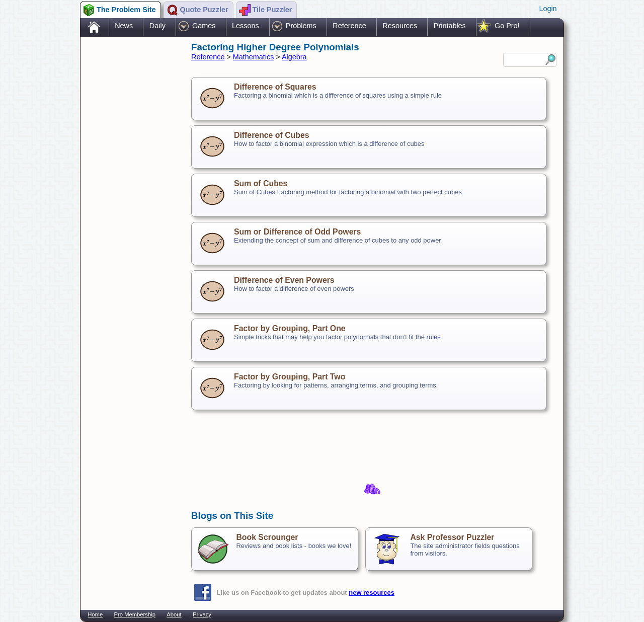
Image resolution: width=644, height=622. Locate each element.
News (124, 26)
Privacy (202, 614)
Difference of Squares (275, 87)
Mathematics (253, 57)
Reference (349, 26)
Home (95, 614)
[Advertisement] (131, 198)
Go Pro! (507, 26)
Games (203, 26)
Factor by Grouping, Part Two (289, 376)
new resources (371, 592)
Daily (157, 26)
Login (547, 9)
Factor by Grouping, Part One (290, 328)
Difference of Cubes (271, 135)
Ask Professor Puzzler (452, 537)
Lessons (245, 26)
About (174, 614)
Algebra (294, 57)
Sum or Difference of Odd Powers (297, 231)
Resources (399, 26)
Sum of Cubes (260, 183)
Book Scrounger (267, 537)
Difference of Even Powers (284, 280)
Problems (301, 26)
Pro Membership (134, 614)
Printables (450, 26)
